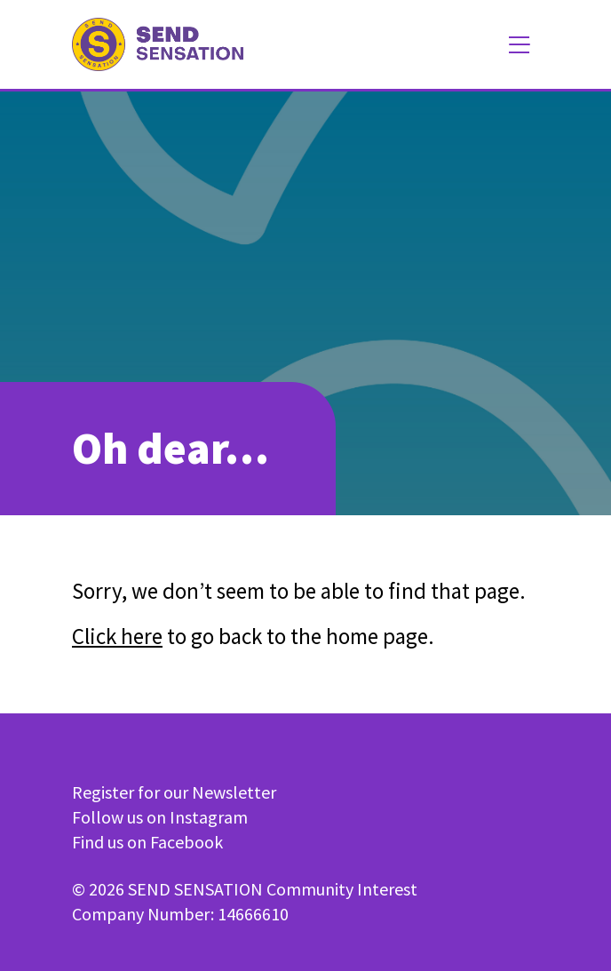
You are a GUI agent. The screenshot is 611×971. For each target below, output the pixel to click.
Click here (117, 636)
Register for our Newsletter (174, 792)
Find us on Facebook (147, 842)
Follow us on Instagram (160, 817)
